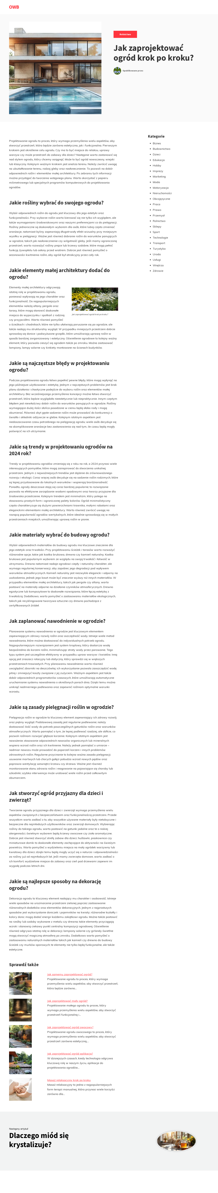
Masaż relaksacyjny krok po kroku (69, 1080)
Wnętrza (158, 265)
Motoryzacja (161, 187)
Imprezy (158, 171)
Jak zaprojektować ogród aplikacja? (70, 1053)
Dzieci (156, 154)
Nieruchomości (162, 193)
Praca (156, 204)
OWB (14, 7)
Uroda (157, 254)
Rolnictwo (125, 34)
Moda (156, 182)
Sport (156, 232)
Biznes (157, 143)
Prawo (157, 210)
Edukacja (159, 160)
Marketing (159, 176)
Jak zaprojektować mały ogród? (67, 1001)
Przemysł (159, 215)
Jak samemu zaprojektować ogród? (69, 974)
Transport (159, 243)
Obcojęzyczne (161, 199)
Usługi (157, 259)
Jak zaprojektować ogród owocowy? (70, 1027)
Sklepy (157, 226)
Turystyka (159, 248)
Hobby (157, 165)
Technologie (160, 237)
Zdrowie (158, 271)
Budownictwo (161, 149)
